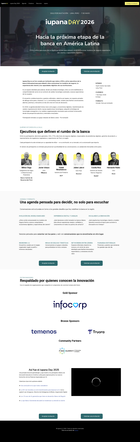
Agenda (24, 3)
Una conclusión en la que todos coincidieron (34, 386)
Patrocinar (39, 3)
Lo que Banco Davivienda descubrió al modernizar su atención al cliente (43, 401)
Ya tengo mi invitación (132, 3)
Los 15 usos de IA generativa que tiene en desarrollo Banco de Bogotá (43, 396)
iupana (46, 3)
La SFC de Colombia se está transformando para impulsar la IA (40, 390)
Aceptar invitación (48, 71)
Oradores (31, 3)
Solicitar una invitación (92, 71)
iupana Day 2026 (15, 3)
